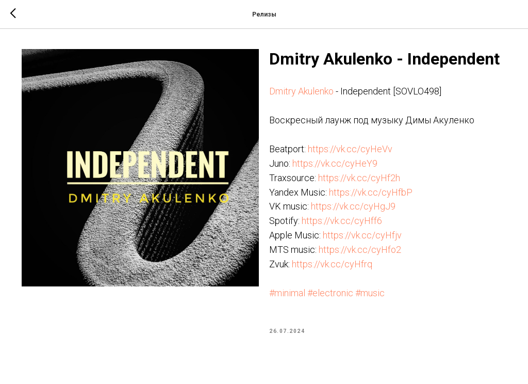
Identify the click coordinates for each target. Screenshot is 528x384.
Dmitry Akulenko (301, 91)
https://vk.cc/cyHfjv (362, 235)
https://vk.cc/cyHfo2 (360, 249)
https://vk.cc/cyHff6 (342, 220)
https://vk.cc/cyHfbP (370, 192)
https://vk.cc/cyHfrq (332, 264)
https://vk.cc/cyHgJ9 (353, 206)
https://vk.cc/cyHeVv (350, 148)
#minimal (287, 292)
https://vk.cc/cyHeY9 (334, 163)
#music (370, 292)
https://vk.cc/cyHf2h (359, 177)
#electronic (330, 292)
